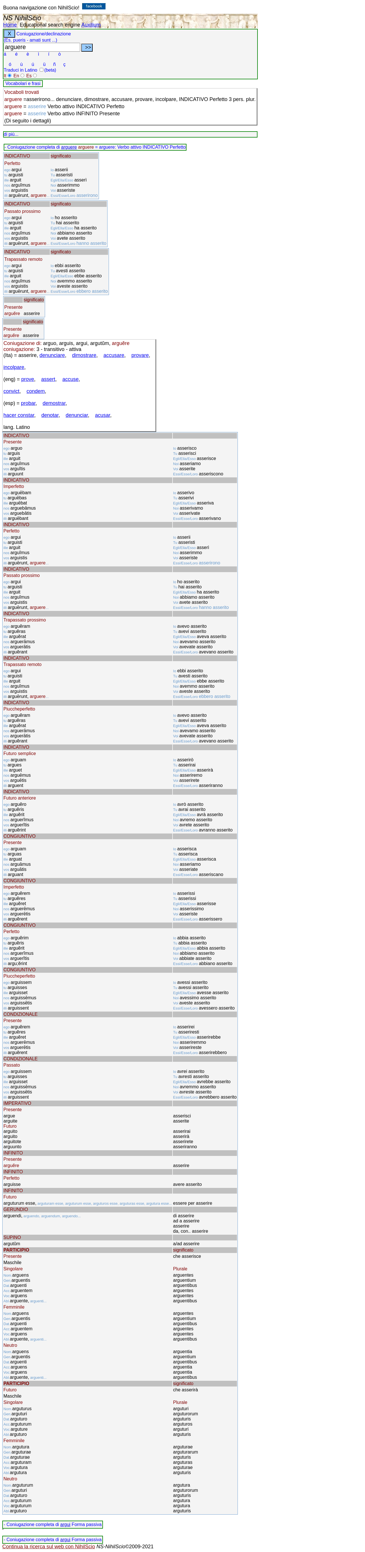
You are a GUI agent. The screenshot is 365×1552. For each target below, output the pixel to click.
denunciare (52, 355)
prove (27, 379)
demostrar (54, 403)
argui (65, 1524)
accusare (114, 355)
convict (11, 391)
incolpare (13, 367)
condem (36, 391)
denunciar (77, 415)
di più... (11, 134)
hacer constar (18, 415)
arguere (69, 147)
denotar (49, 415)
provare (140, 355)
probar (28, 403)
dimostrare (84, 355)
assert (48, 379)
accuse (70, 379)
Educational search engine (50, 25)
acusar (102, 415)
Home (10, 25)
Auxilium (91, 25)
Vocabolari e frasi (22, 83)
